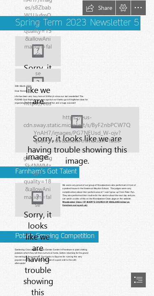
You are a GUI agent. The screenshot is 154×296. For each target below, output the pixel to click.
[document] (77, 148)
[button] (99, 7)
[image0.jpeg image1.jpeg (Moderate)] (77, 129)
